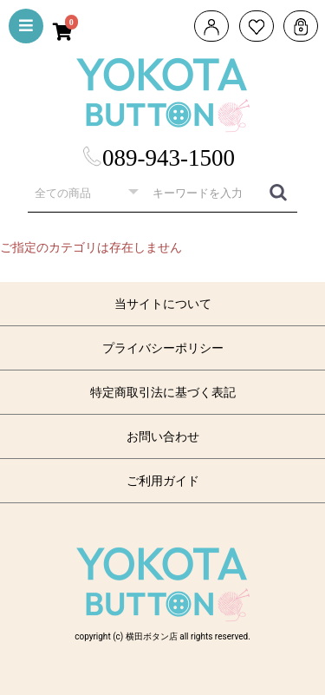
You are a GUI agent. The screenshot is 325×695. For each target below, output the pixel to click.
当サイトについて (162, 304)
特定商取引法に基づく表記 (163, 392)
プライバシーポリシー (163, 348)
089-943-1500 (158, 158)
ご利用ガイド (163, 481)
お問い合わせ (163, 436)
